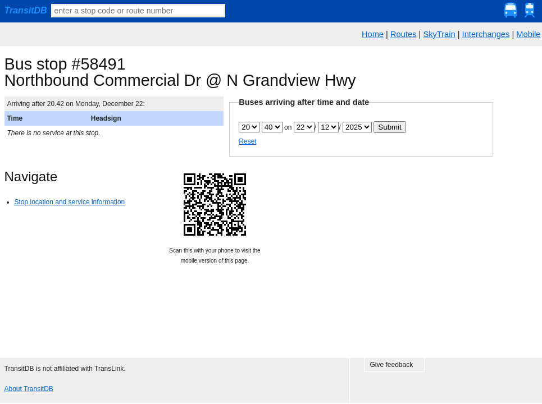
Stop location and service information (70, 202)
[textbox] (138, 10)
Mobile (528, 34)
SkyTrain (439, 34)
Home (373, 34)
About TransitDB (28, 389)
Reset (247, 141)
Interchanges (486, 34)
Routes (403, 34)
